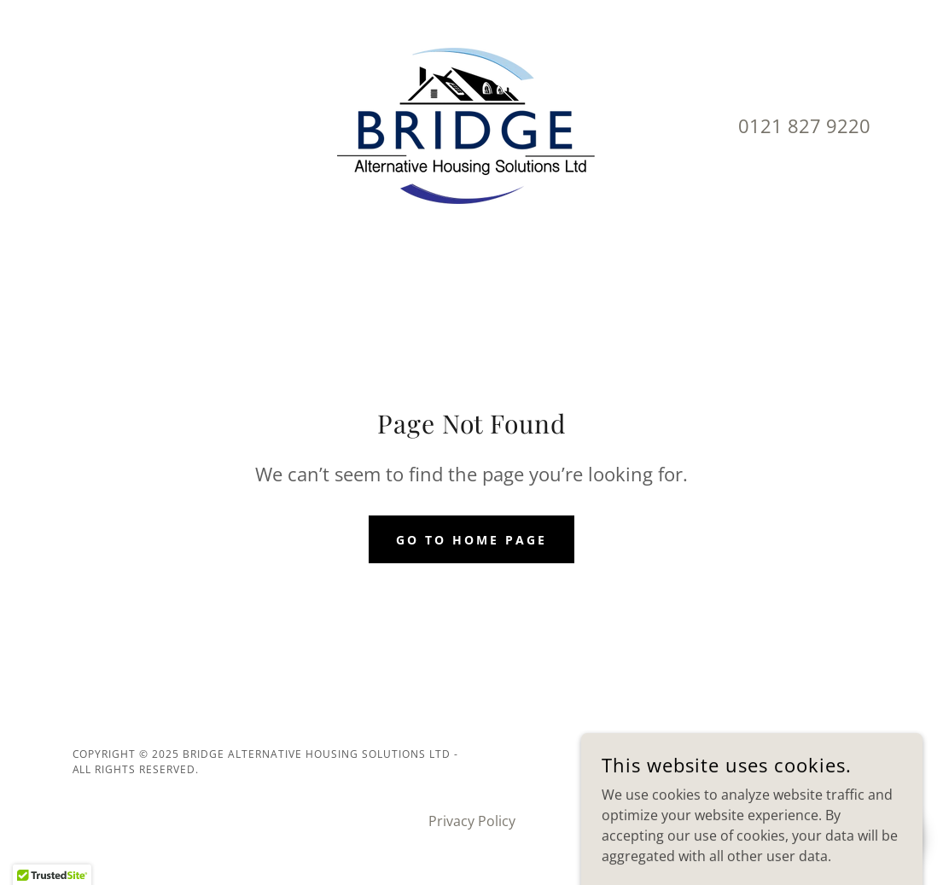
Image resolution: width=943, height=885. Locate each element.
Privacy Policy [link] (471, 821)
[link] (471, 124)
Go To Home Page (471, 540)
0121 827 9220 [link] (804, 125)
